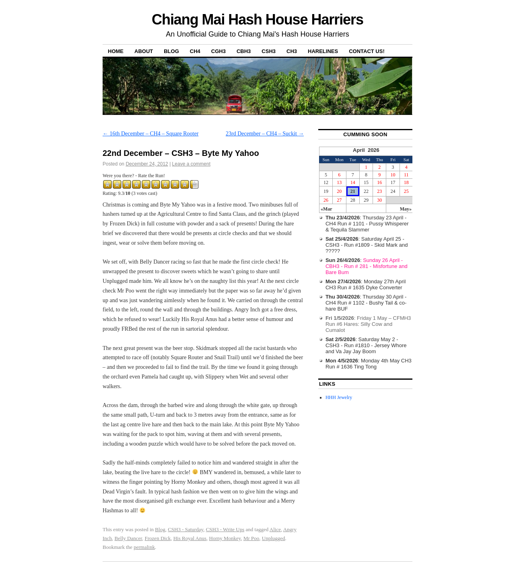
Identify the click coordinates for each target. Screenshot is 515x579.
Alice (275, 529)
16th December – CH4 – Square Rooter (150, 134)
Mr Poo (251, 538)
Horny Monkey (225, 538)
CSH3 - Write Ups (225, 529)
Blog (171, 51)
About (143, 51)
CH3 (291, 51)
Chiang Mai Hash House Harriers (257, 19)
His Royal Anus (189, 538)
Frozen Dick (158, 538)
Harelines (323, 51)
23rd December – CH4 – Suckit (265, 134)
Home (116, 51)
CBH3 (244, 51)
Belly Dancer (128, 538)
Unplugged (273, 538)
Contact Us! (367, 51)
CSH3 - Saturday (185, 529)
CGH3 (218, 51)
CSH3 (269, 51)
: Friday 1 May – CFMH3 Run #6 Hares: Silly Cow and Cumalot (368, 324)
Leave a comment (191, 164)
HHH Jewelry (338, 397)
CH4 (195, 51)
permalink (144, 547)
